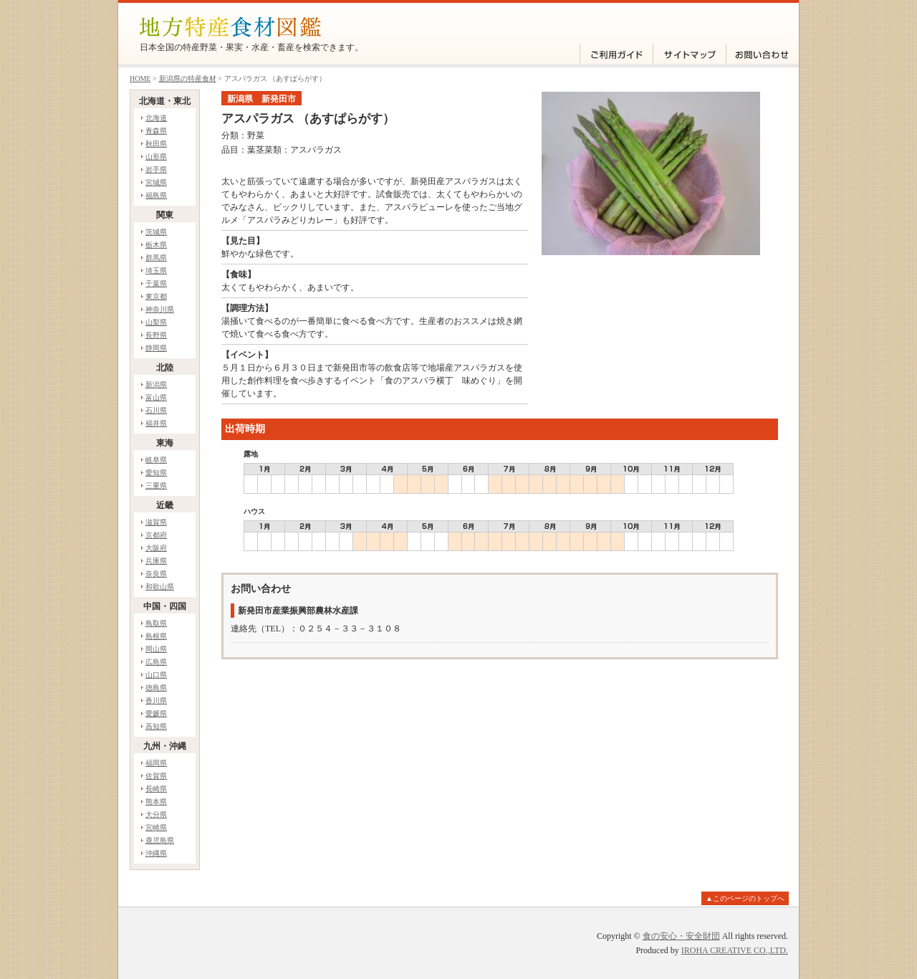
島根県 (156, 636)
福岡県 (156, 763)
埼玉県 (156, 270)
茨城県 (156, 232)
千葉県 (156, 283)
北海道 (156, 118)
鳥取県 (156, 623)
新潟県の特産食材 (187, 78)
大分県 (156, 814)
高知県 (156, 726)
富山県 (156, 397)
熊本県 (156, 802)
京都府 (156, 535)
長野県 (156, 335)
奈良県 (156, 574)
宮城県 (156, 182)
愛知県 (156, 473)
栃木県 (156, 245)
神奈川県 (159, 309)
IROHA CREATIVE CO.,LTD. (734, 950)
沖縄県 (156, 853)
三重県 (156, 486)
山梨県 (156, 322)
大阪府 (156, 548)
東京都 (156, 296)
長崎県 (156, 789)
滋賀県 (156, 522)
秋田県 (156, 144)
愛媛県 (156, 713)
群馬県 (156, 258)
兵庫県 (156, 561)
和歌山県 (159, 587)
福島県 (156, 195)
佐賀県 (156, 776)
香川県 (156, 701)
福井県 (156, 423)
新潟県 (156, 384)
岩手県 (156, 169)
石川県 (156, 410)
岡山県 (156, 649)
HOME (140, 78)
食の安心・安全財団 (681, 936)
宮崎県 (156, 827)
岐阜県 (156, 460)
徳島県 (156, 688)
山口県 (156, 675)
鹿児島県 (159, 840)
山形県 (156, 157)
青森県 (156, 131)
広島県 (156, 662)
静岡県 (156, 348)
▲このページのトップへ (745, 898)
